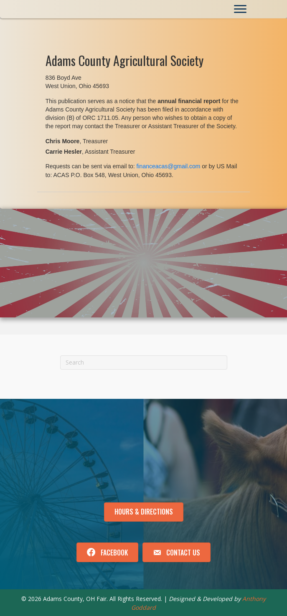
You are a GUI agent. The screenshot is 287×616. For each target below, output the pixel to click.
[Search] (143, 362)
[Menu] (240, 9)
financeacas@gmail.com (169, 166)
